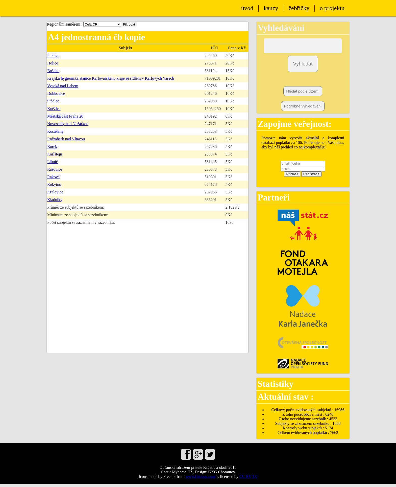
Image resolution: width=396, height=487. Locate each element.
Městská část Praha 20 (65, 116)
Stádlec (53, 101)
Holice (52, 63)
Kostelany (55, 131)
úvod (247, 8)
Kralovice (55, 192)
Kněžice (53, 108)
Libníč (52, 162)
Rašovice (54, 169)
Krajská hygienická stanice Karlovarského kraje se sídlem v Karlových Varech (110, 78)
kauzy (271, 8)
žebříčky (298, 8)
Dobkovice (56, 93)
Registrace (311, 177)
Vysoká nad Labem (62, 86)
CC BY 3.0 (248, 479)
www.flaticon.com (200, 479)
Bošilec (53, 71)
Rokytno (54, 184)
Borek (52, 146)
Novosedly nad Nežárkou (67, 124)
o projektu (332, 8)
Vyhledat (302, 67)
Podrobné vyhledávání (302, 109)
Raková (53, 177)
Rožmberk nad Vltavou (66, 139)
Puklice (53, 55)
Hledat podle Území (302, 94)
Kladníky (54, 199)
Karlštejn (54, 154)
